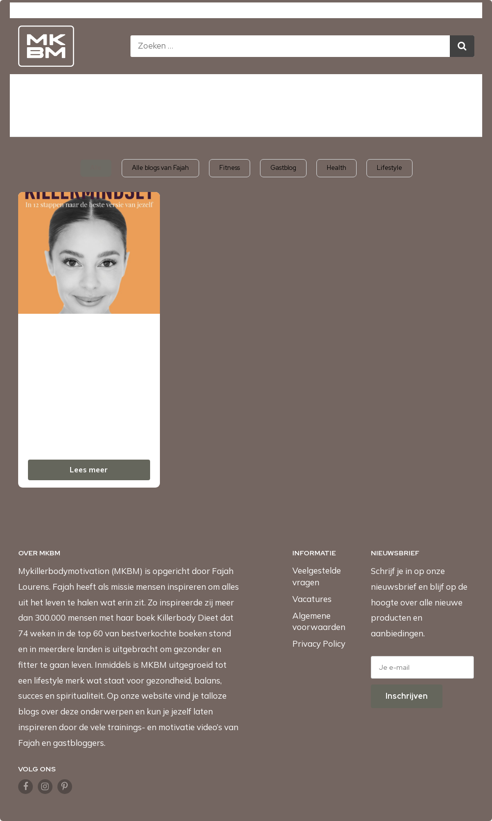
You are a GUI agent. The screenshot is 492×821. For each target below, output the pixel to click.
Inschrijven (407, 696)
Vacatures (312, 599)
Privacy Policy (318, 643)
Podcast (343, 89)
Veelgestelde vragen (316, 576)
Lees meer (89, 469)
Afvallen (135, 89)
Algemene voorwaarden (318, 621)
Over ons (395, 89)
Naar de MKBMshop (246, 121)
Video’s (252, 89)
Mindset (195, 89)
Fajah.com (374, 11)
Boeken (84, 89)
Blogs (297, 89)
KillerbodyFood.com (309, 11)
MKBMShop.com (235, 11)
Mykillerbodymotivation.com (149, 11)
